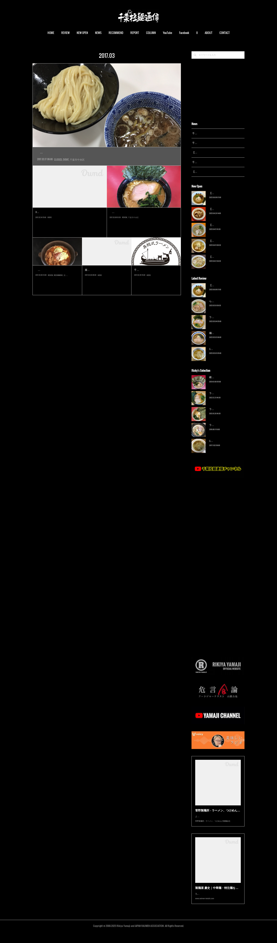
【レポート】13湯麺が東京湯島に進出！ (214, 152)
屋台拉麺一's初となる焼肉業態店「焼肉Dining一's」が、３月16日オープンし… (107, 286)
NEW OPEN (82, 33)
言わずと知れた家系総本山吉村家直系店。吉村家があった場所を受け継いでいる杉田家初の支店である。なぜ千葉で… (143, 228)
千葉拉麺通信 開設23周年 (206, 162)
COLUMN (151, 33)
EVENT (66, 167)
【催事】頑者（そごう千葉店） (69, 152)
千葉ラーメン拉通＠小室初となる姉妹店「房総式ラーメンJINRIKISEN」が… (155, 286)
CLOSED (58, 167)
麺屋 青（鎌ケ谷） (219, 337)
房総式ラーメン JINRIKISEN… (57, 278)
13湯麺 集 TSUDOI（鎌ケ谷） (225, 353)
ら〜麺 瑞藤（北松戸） (222, 305)
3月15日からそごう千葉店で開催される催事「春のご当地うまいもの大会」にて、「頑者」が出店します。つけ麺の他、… (69, 228)
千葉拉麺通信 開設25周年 (206, 133)
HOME (51, 33)
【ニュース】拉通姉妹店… (155, 278)
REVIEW (65, 33)
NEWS (98, 33)
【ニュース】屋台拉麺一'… (106, 278)
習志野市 (67, 293)
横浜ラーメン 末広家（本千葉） (226, 381)
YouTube (167, 33)
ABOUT (208, 33)
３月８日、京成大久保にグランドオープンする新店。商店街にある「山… (56, 286)
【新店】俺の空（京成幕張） (225, 197)
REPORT (134, 33)
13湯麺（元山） (218, 445)
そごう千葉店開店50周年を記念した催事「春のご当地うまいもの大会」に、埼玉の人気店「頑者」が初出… (106, 160)
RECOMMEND (116, 33)
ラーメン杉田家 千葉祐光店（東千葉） (140, 220)
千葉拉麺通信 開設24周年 (206, 142)
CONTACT (224, 33)
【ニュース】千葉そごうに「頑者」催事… (68, 220)
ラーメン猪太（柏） (220, 429)
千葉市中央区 (77, 167)
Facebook (184, 33)
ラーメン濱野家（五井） (222, 413)
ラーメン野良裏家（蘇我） (224, 321)
